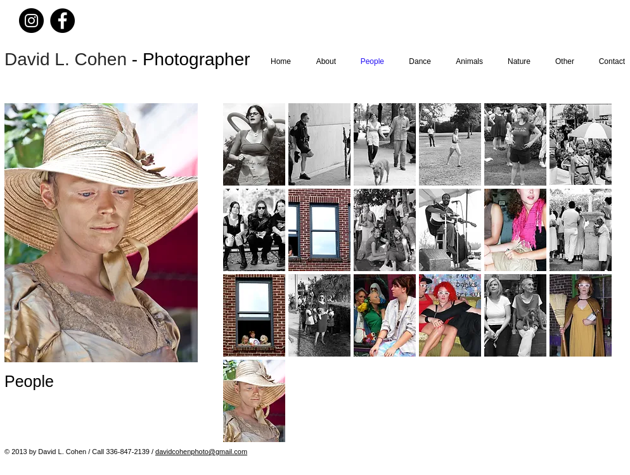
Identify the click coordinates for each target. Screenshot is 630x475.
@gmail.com (228, 451)
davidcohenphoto (182, 451)
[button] (254, 144)
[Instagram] (31, 20)
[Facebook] (62, 20)
